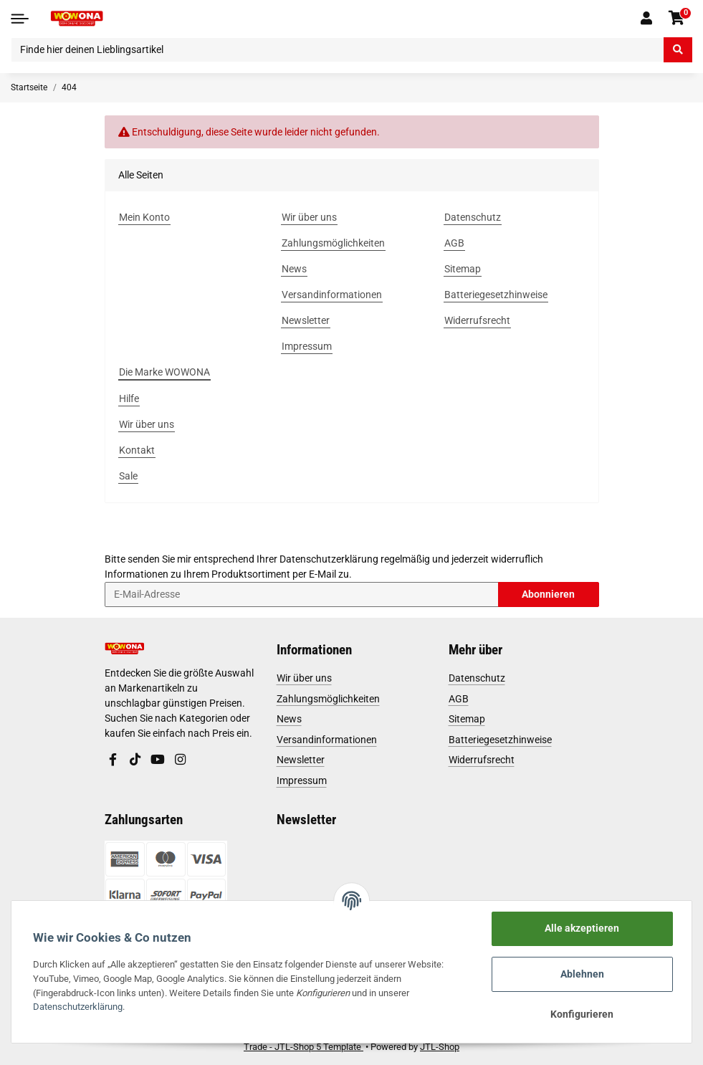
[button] (647, 18)
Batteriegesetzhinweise (500, 739)
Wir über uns (304, 678)
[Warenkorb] (677, 18)
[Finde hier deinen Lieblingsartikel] (337, 49)
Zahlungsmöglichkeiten (328, 699)
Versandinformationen (327, 739)
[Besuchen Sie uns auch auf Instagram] (180, 760)
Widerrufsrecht (482, 759)
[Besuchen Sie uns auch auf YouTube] (157, 760)
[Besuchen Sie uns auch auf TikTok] (135, 760)
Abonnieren (548, 594)
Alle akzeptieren (582, 928)
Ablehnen (582, 974)
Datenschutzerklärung (328, 559)
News (289, 719)
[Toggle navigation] (20, 18)
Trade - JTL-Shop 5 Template (303, 1046)
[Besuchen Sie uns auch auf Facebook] (113, 760)
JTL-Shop (439, 1046)
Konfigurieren (581, 1014)
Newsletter (301, 759)
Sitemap (467, 719)
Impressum (302, 780)
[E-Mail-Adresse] (302, 594)
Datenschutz (477, 678)
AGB (459, 699)
